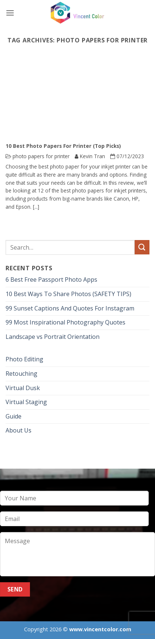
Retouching (21, 373)
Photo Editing (24, 359)
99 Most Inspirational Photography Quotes (65, 322)
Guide (13, 416)
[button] (10, 13)
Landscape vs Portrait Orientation (53, 337)
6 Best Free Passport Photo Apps (51, 279)
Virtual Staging (26, 402)
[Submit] (142, 247)
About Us (18, 430)
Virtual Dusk (23, 388)
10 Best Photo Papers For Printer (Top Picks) (63, 146)
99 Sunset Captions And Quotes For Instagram (70, 308)
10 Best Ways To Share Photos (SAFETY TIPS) (68, 294)
